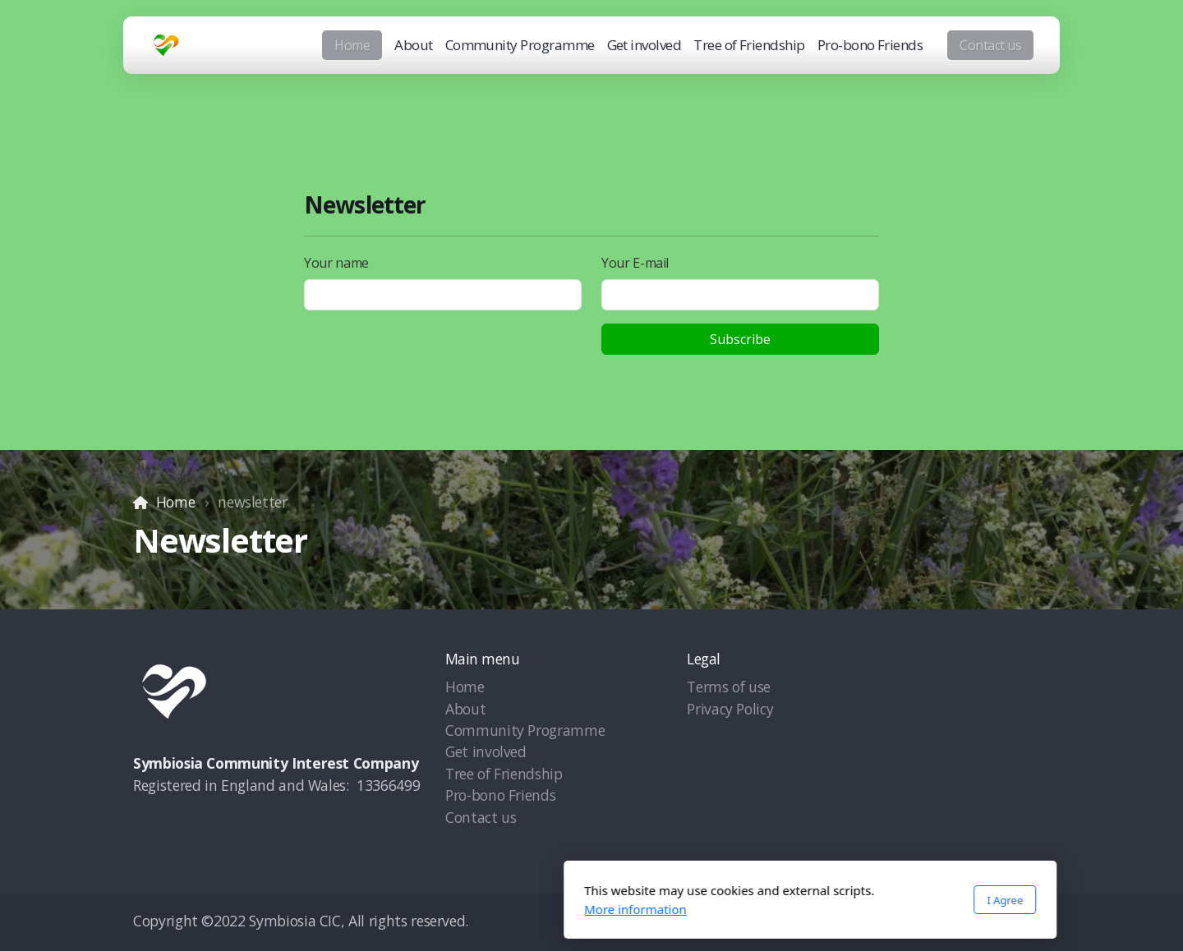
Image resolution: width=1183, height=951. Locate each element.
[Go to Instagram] (988, 922)
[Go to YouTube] (963, 922)
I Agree (786, 900)
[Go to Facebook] (914, 922)
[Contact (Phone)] (1013, 922)
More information (417, 909)
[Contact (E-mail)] (1037, 922)
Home (176, 502)
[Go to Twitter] (939, 922)
